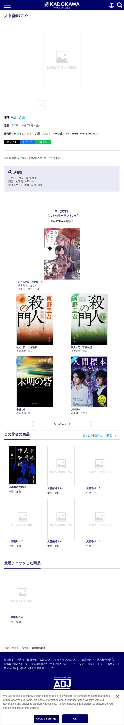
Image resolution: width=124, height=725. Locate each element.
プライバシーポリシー (85, 664)
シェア (29, 142)
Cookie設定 (10, 668)
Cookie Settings (46, 718)
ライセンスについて (68, 659)
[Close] (117, 696)
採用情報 (32, 659)
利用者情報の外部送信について (36, 668)
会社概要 (9, 659)
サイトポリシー (108, 664)
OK (75, 718)
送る (45, 142)
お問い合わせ (62, 664)
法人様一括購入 (105, 659)
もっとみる (60, 424)
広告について (47, 659)
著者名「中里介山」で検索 (97, 435)
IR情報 (20, 659)
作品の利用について (41, 664)
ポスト (13, 142)
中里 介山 (18, 117)
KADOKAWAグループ (16, 664)
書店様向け (88, 659)
